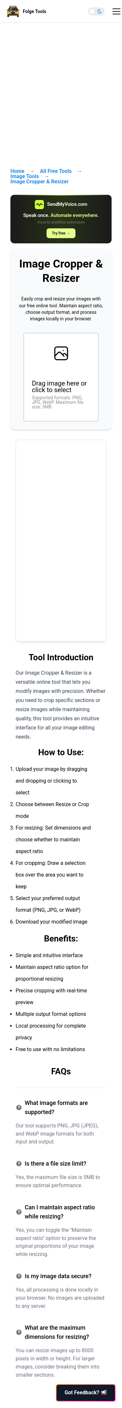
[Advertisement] (61, 92)
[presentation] (61, 377)
